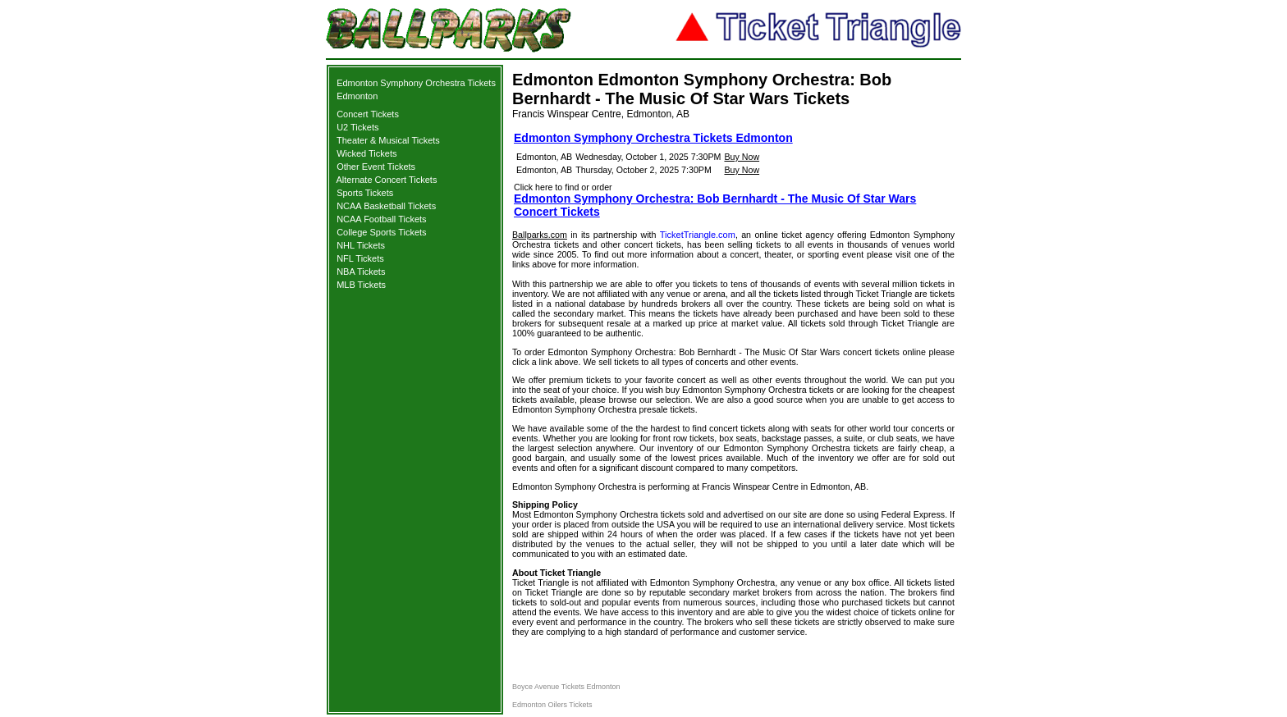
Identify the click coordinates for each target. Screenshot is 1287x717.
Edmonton (357, 96)
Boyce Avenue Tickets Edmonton (566, 687)
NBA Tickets (361, 271)
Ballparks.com (539, 235)
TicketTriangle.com (697, 235)
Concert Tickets (368, 114)
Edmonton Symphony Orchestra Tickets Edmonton (653, 137)
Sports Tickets (365, 193)
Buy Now (741, 157)
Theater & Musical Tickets (388, 140)
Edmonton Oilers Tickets (552, 705)
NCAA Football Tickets (381, 219)
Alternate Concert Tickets (387, 180)
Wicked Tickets (366, 153)
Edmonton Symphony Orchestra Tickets (416, 83)
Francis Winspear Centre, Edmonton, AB (600, 114)
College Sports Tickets (381, 232)
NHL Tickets (361, 245)
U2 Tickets (357, 127)
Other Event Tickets (376, 166)
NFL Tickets (360, 258)
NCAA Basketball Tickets (386, 206)
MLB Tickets (361, 285)
